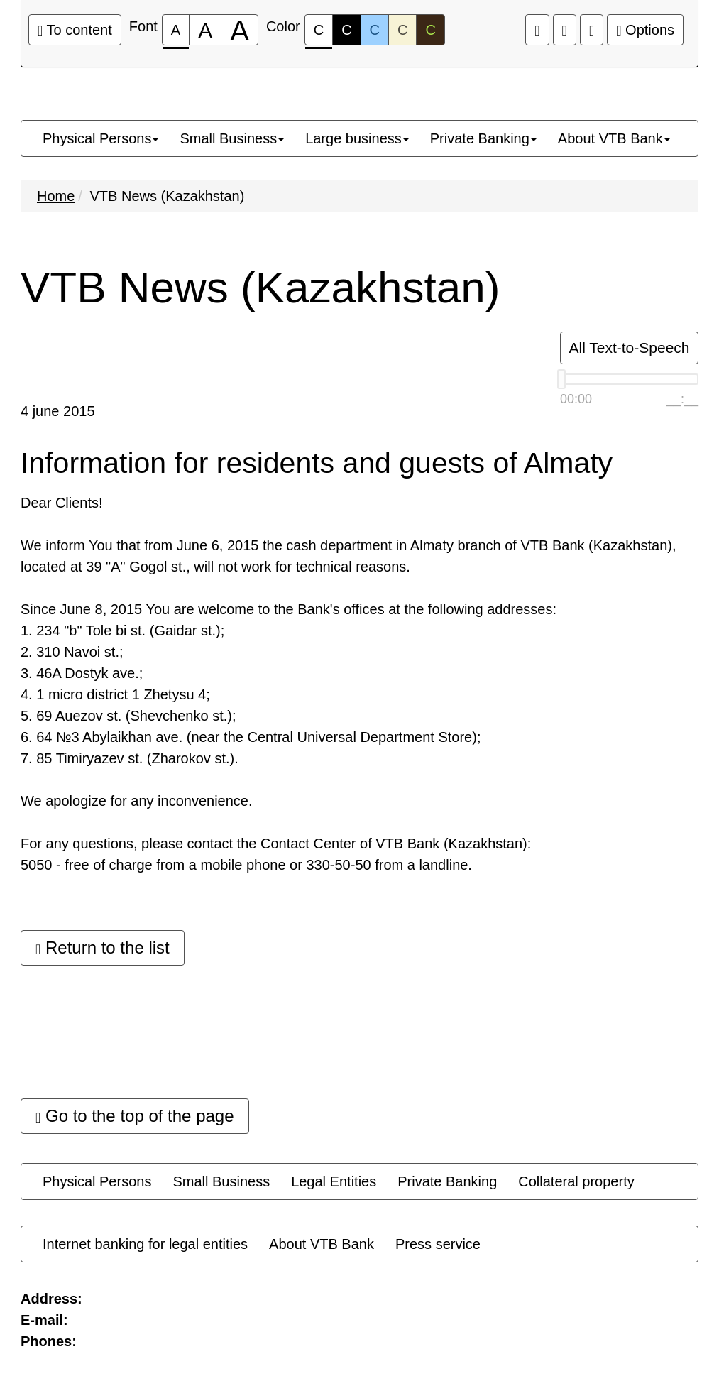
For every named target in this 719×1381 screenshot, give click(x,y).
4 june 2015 (58, 411)
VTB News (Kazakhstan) (166, 196)
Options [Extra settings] (645, 30)
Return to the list (102, 947)
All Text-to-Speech (629, 347)
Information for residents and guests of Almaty (317, 463)
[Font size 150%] (205, 29)
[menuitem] (100, 138)
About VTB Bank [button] (614, 138)
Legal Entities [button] (333, 1181)
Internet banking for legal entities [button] (145, 1244)
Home (56, 196)
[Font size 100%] (176, 29)
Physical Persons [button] (100, 138)
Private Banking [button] (483, 138)
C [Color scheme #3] (375, 30)
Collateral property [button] (576, 1181)
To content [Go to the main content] (75, 30)
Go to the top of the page (134, 1115)
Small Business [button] (232, 138)
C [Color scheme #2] (346, 30)
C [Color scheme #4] (402, 30)
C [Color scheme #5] (430, 30)
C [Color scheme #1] (318, 33)
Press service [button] (438, 1244)
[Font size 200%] (239, 29)
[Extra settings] (591, 29)
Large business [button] (357, 138)
